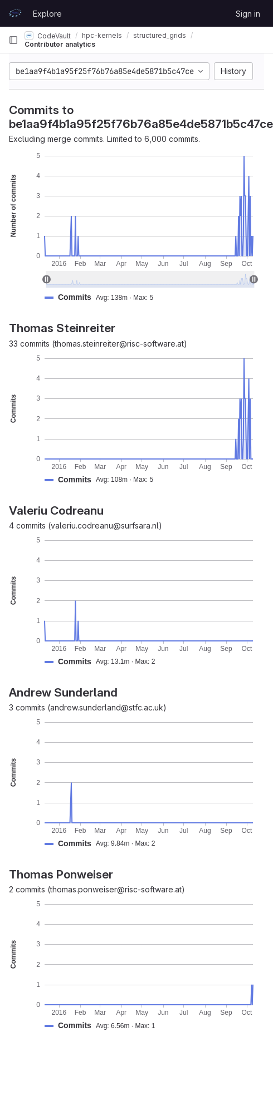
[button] (103, 297)
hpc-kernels (102, 35)
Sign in (248, 13)
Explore (47, 13)
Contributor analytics (60, 44)
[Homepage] (15, 13)
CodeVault (48, 35)
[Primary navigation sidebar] (13, 40)
